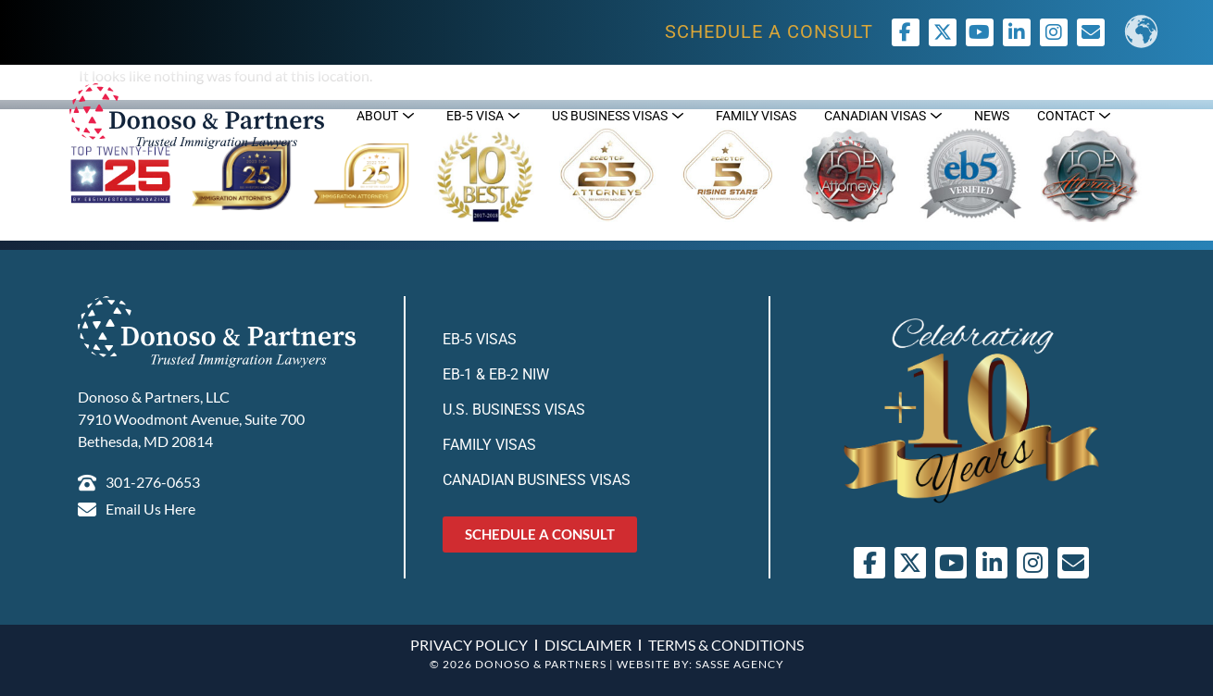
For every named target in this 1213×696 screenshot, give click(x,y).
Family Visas (489, 445)
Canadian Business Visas (537, 480)
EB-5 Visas (480, 339)
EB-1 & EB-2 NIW (496, 374)
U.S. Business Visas (514, 409)
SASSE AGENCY (739, 664)
